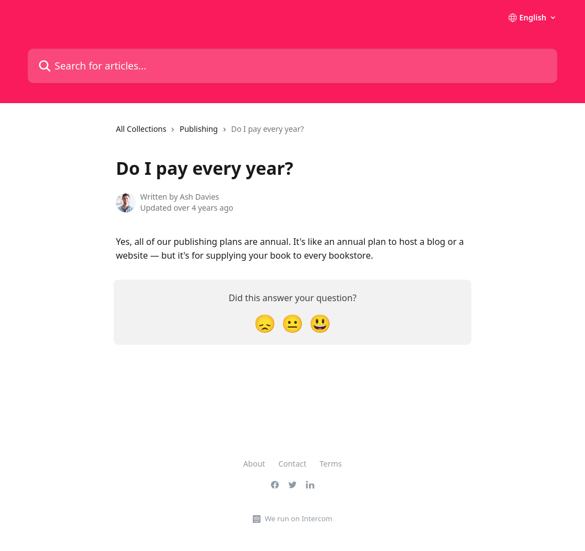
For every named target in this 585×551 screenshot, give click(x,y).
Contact (292, 463)
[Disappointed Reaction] (265, 323)
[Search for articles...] (292, 66)
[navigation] (210, 133)
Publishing (198, 129)
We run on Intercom (298, 518)
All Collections (141, 129)
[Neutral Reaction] (292, 323)
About (254, 463)
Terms (331, 463)
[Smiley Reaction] (320, 323)
